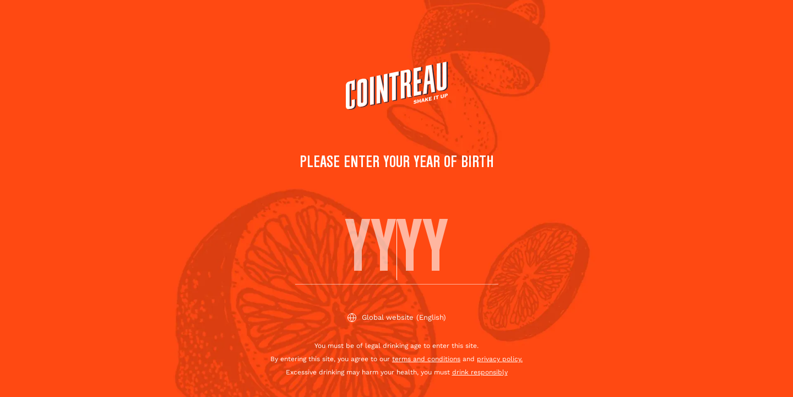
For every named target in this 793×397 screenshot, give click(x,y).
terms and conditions (426, 359)
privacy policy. (500, 359)
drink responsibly (480, 372)
